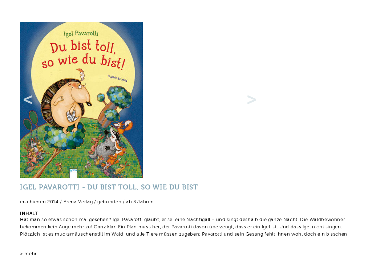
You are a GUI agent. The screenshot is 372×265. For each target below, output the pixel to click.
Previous (28, 99)
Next (251, 99)
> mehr (28, 254)
